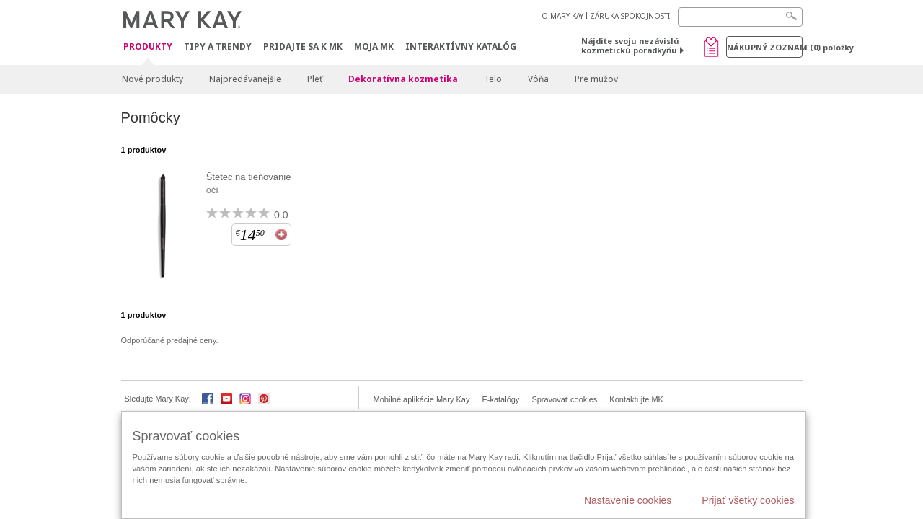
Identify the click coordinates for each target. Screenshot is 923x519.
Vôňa (538, 79)
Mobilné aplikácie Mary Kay (422, 399)
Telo (493, 79)
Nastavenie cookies (627, 500)
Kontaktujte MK (636, 399)
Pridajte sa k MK (303, 46)
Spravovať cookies (564, 399)
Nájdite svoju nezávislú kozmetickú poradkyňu (630, 45)
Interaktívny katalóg (460, 46)
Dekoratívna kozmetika (403, 79)
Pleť (314, 79)
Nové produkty (152, 79)
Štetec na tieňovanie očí (248, 183)
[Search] (740, 17)
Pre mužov (596, 79)
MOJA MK (374, 46)
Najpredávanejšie (245, 79)
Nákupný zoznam (765, 47)
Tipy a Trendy (218, 46)
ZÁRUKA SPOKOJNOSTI (630, 16)
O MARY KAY (562, 16)
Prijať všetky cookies (748, 500)
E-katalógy (500, 399)
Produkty (147, 47)
